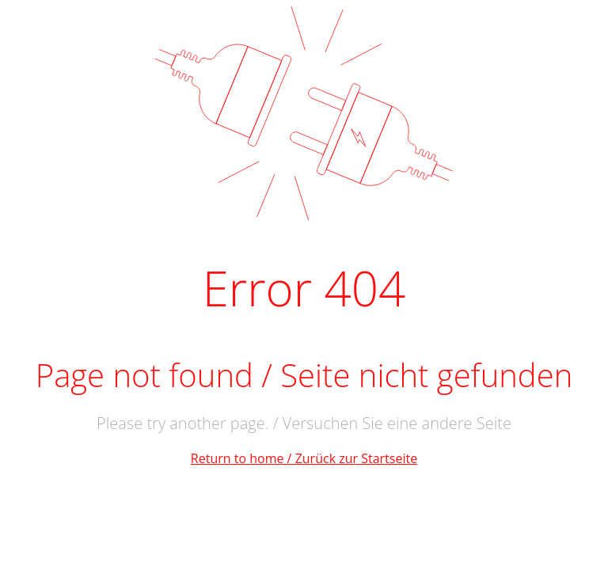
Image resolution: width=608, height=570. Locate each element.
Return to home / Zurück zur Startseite (304, 458)
